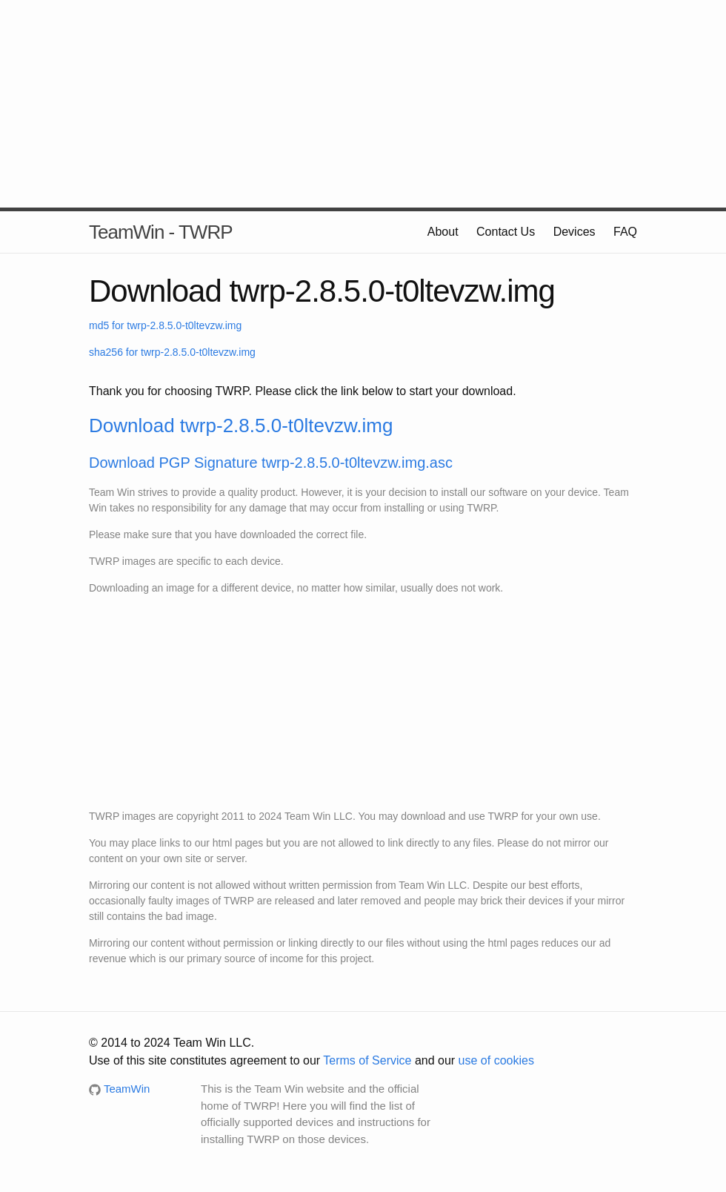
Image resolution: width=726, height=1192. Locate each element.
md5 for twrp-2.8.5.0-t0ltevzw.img (165, 325)
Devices (574, 231)
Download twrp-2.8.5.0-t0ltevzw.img (241, 425)
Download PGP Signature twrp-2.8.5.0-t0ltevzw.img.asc (271, 462)
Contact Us (505, 231)
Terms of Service (367, 1060)
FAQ (625, 231)
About (443, 231)
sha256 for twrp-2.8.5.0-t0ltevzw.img (172, 352)
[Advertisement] (363, 104)
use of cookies (496, 1060)
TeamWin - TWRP (161, 232)
